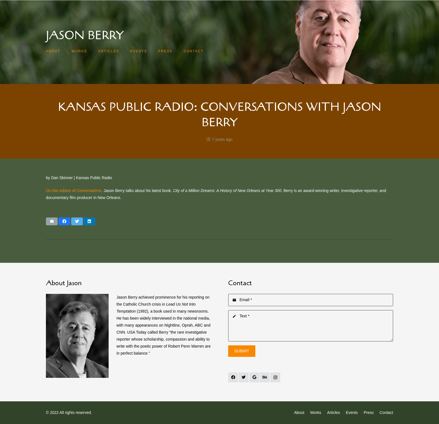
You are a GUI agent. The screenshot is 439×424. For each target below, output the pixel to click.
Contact (386, 412)
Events (352, 412)
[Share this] (64, 221)
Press (369, 412)
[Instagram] (275, 377)
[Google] (254, 377)
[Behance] (265, 377)
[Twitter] (244, 377)
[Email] (310, 300)
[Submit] (241, 351)
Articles (333, 412)
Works (315, 412)
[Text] (310, 325)
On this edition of (74, 190)
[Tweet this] (77, 221)
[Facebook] (233, 377)
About (299, 412)
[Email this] (52, 221)
